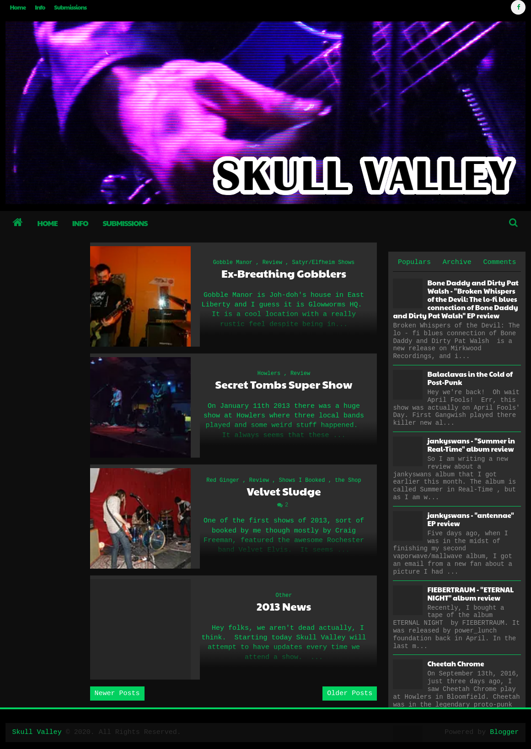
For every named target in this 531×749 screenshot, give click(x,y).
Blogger (504, 732)
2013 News (284, 606)
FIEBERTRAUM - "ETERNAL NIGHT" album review (470, 593)
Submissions (70, 7)
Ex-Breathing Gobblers (283, 273)
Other (283, 595)
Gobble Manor (232, 262)
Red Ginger (222, 480)
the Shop (348, 480)
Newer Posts (117, 693)
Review (272, 262)
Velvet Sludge (284, 491)
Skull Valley (37, 732)
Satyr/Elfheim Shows (323, 262)
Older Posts (349, 693)
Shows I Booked (302, 480)
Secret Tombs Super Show (284, 384)
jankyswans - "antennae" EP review (470, 519)
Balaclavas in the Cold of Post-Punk (470, 378)
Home (18, 7)
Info (40, 7)
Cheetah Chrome (455, 663)
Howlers (268, 373)
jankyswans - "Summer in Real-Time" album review (471, 445)
